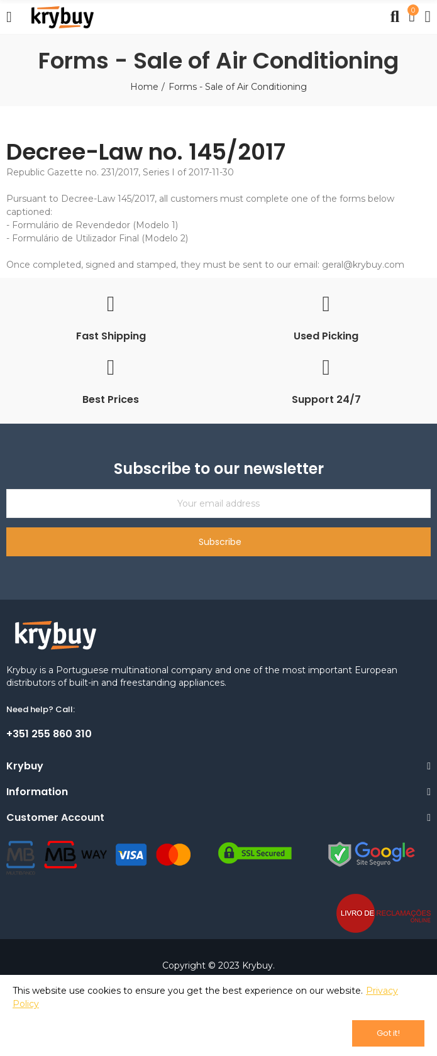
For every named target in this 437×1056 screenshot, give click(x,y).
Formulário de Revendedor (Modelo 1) (95, 225)
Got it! (388, 1033)
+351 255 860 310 (49, 734)
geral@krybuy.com (363, 264)
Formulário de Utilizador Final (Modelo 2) (100, 238)
